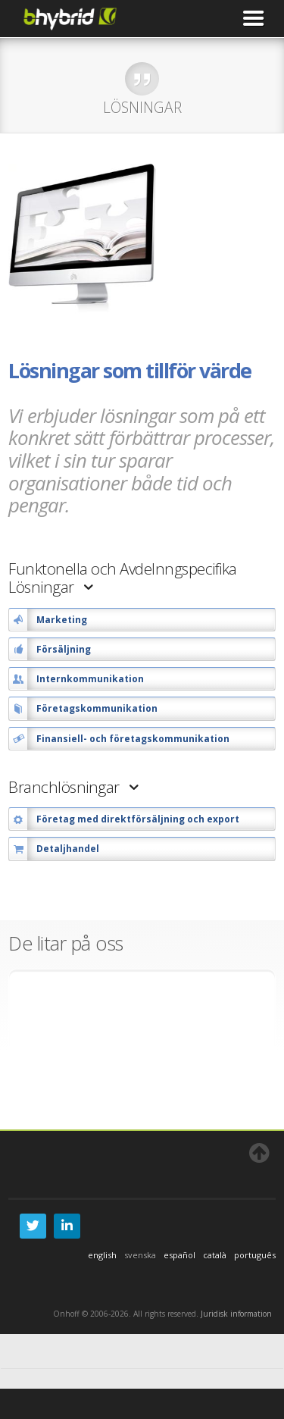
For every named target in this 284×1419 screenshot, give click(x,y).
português (255, 1255)
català (214, 1255)
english (102, 1255)
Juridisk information (236, 1313)
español (179, 1255)
